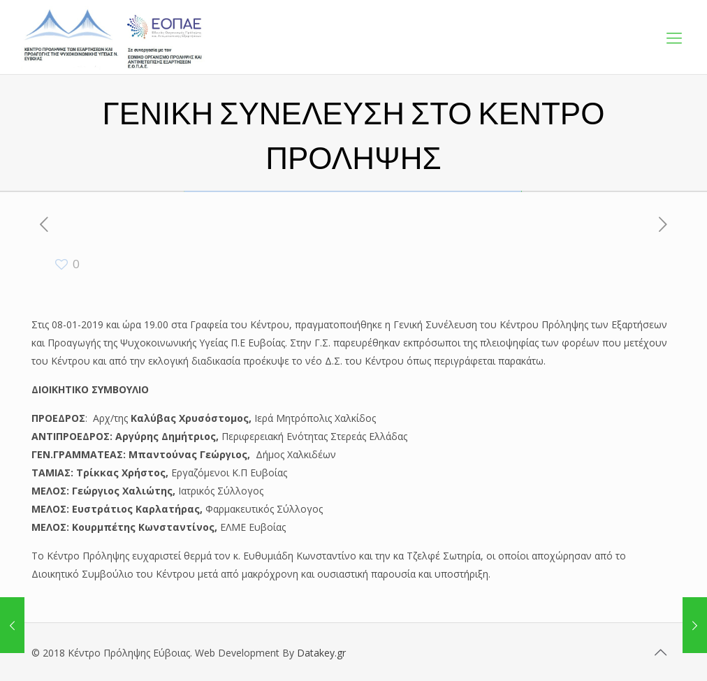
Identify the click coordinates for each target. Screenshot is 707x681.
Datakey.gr (321, 652)
